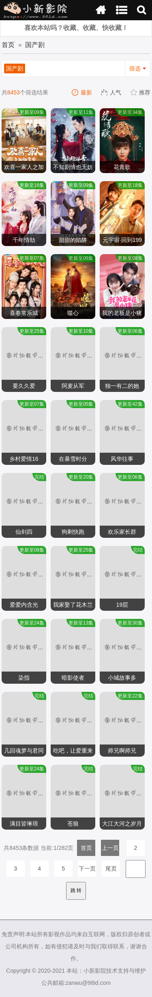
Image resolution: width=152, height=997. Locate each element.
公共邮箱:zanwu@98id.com (76, 983)
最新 (82, 92)
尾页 (111, 868)
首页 (8, 44)
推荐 (140, 92)
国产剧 (35, 44)
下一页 (87, 868)
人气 (111, 92)
